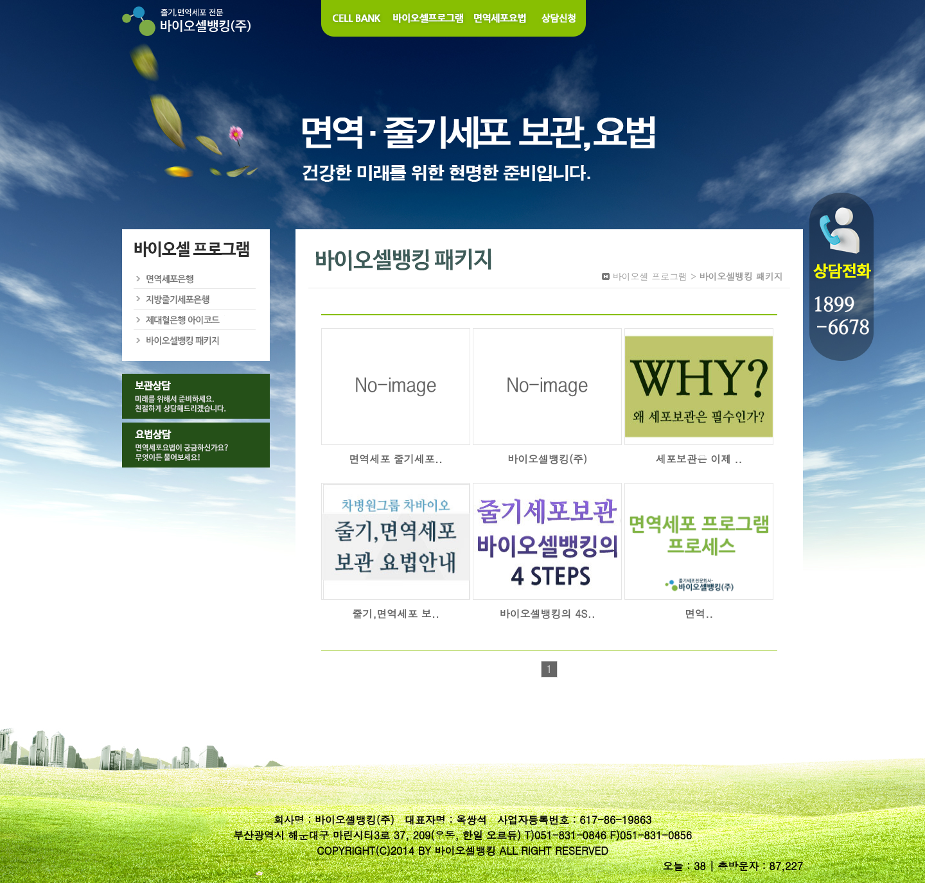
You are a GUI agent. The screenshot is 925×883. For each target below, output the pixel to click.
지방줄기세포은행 (195, 299)
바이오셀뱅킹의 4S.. (547, 613)
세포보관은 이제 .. (699, 458)
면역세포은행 (195, 278)
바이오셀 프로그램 (429, 18)
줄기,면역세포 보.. (395, 613)
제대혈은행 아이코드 (195, 320)
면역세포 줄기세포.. (395, 458)
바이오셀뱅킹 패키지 (195, 340)
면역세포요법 (501, 18)
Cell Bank (355, 18)
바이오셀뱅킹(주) (547, 458)
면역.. (699, 613)
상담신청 (559, 18)
